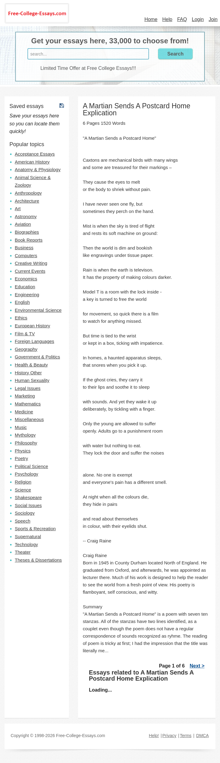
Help (167, 19)
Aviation (23, 224)
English (22, 302)
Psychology (26, 474)
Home (151, 19)
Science (23, 489)
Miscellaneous (29, 419)
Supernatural (28, 536)
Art (18, 208)
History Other (28, 372)
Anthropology (28, 193)
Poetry (21, 458)
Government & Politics (37, 356)
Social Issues (28, 505)
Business (24, 247)
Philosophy (26, 442)
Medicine (24, 411)
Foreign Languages (34, 341)
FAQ (182, 19)
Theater (23, 552)
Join (213, 19)
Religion (23, 481)
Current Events (30, 271)
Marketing (25, 395)
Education (25, 286)
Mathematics (28, 403)
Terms (185, 735)
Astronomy (26, 216)
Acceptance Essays (35, 154)
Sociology (25, 513)
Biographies (27, 232)
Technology (26, 544)
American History (32, 161)
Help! (154, 735)
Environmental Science (38, 310)
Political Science (31, 466)
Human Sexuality (32, 380)
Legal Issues (28, 388)
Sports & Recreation (35, 528)
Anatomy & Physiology (38, 169)
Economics (26, 278)
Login (198, 19)
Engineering (27, 294)
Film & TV (25, 333)
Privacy (169, 735)
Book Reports (29, 240)
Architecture (27, 200)
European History (32, 325)
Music (21, 427)
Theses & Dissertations (38, 560)
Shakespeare (28, 497)
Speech (22, 521)
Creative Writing (31, 263)
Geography (26, 349)
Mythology (25, 434)
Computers (26, 255)
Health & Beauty (31, 364)
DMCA (202, 735)
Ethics (21, 317)
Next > (197, 665)
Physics (23, 450)
